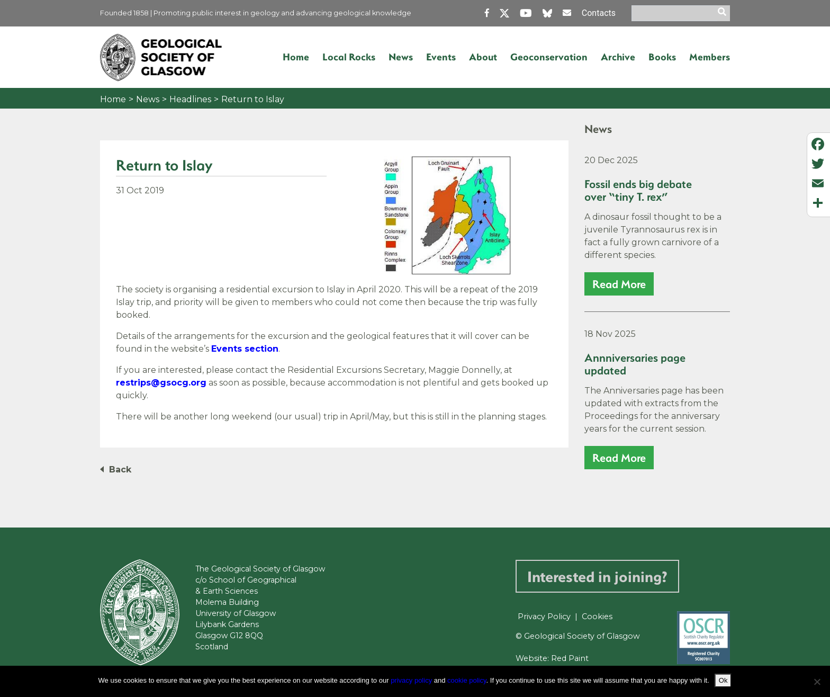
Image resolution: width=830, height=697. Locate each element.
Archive (618, 56)
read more (619, 283)
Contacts (599, 13)
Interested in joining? (597, 576)
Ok (723, 680)
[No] (816, 681)
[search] (723, 13)
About (483, 56)
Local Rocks (348, 56)
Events (441, 56)
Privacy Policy (544, 616)
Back (120, 469)
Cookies (597, 616)
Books (662, 56)
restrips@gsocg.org (161, 383)
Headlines (190, 99)
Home (296, 56)
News (401, 56)
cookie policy (466, 680)
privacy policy (411, 680)
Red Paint (570, 658)
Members (709, 56)
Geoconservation (549, 56)
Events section (244, 349)
